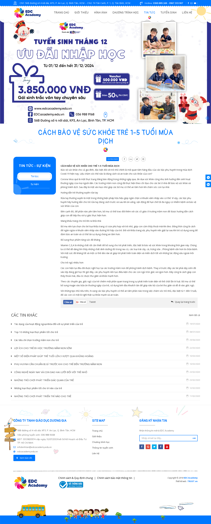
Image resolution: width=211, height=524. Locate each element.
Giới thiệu (81, 12)
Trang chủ (61, 12)
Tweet (92, 301)
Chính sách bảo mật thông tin (114, 478)
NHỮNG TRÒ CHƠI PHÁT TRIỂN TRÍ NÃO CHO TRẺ (107, 396)
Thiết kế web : (181, 481)
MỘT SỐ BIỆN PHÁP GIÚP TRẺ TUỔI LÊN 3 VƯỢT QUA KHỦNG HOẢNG (107, 356)
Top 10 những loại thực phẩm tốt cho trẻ (107, 332)
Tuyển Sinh (168, 12)
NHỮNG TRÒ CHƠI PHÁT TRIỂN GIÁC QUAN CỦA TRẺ (107, 380)
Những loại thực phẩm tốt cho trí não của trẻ (107, 388)
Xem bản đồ (24, 458)
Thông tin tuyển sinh (102, 447)
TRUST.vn (193, 481)
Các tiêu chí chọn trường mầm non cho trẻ (107, 340)
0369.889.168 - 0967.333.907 (168, 3)
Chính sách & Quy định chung (75, 478)
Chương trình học (125, 12)
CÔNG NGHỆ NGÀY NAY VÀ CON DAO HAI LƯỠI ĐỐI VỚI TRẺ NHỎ (107, 372)
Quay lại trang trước (185, 301)
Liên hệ (187, 12)
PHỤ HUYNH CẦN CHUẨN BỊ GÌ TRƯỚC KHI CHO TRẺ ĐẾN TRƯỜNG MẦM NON (107, 364)
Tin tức (149, 12)
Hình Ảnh (100, 12)
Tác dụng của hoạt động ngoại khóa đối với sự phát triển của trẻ (107, 324)
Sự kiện (35, 184)
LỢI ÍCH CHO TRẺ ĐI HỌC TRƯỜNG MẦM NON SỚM (107, 348)
